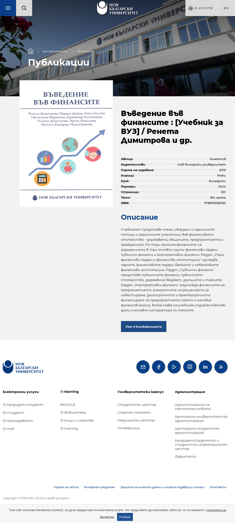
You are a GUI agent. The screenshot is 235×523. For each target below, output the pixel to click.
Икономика (85, 51)
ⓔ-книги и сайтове (77, 420)
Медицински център (136, 420)
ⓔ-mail (8, 429)
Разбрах (125, 517)
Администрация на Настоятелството (193, 407)
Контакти (218, 487)
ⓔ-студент (13, 413)
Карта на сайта (66, 487)
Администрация (190, 392)
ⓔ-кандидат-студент (23, 405)
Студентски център (137, 405)
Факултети (185, 456)
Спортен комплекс (134, 412)
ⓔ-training (69, 428)
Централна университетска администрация (201, 419)
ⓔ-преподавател (18, 421)
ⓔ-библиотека (73, 412)
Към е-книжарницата (144, 326)
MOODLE (67, 405)
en (226, 8)
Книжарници (129, 428)
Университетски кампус (141, 392)
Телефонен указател (99, 487)
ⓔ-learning (69, 392)
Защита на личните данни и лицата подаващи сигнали (162, 487)
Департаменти (55, 51)
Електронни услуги (21, 392)
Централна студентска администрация (197, 430)
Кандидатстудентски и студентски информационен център (201, 444)
